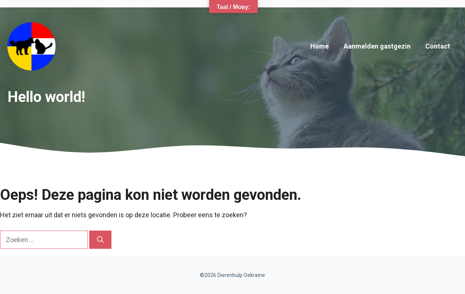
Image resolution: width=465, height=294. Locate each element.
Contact (437, 46)
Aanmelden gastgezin (377, 46)
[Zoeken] (100, 240)
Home (319, 46)
